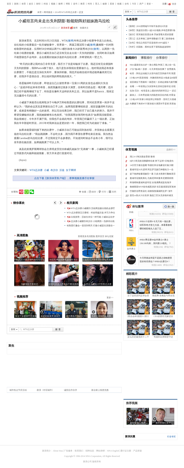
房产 (141, 4)
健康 (105, 4)
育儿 (97, 4)
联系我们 (79, 451)
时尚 (90, 4)
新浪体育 (65, 28)
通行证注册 (125, 451)
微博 (60, 4)
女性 (127, 4)
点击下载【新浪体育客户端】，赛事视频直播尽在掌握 (64, 178)
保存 (94, 192)
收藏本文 (84, 28)
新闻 (16, 4)
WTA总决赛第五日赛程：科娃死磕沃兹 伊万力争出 (91, 212)
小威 (46, 170)
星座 (112, 4)
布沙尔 (54, 170)
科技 (46, 4)
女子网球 (71, 170)
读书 (75, 4)
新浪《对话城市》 (45, 390)
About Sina (58, 451)
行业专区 (171, 436)
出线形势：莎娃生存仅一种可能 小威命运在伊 (93, 217)
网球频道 (48, 12)
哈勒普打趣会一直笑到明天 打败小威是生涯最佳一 (91, 225)
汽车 (134, 4)
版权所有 (96, 461)
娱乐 (31, 4)
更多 (149, 4)
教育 (82, 4)
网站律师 (100, 451)
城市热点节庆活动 (18, 390)
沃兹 (61, 170)
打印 (104, 192)
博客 (68, 4)
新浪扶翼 (130, 436)
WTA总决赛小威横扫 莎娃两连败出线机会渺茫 (93, 208)
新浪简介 (46, 451)
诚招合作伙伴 (70, 390)
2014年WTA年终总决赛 (66, 12)
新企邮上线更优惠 (100, 390)
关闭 (114, 192)
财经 (38, 4)
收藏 (119, 4)
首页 (9, 4)
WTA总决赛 (36, 170)
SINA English (113, 451)
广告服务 (68, 451)
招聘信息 (89, 451)
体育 (24, 4)
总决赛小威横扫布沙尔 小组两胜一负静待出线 (93, 221)
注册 (164, 4)
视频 (53, 4)
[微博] (70, 40)
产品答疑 (137, 451)
